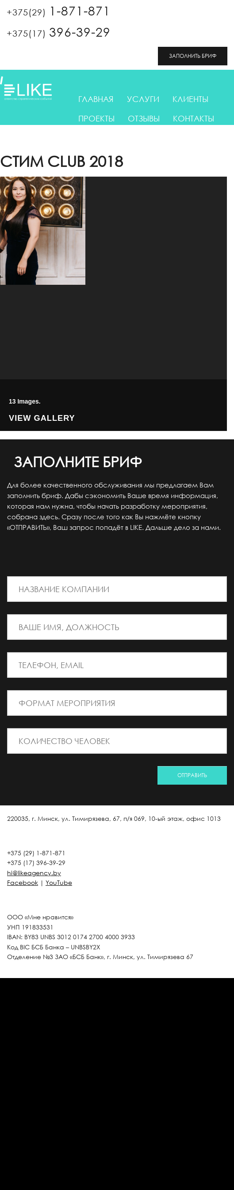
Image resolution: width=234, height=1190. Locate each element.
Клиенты (190, 99)
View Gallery (42, 419)
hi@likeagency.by (34, 872)
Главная (96, 99)
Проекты (96, 118)
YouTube (59, 882)
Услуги (143, 99)
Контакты (193, 118)
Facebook (22, 882)
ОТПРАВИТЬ (192, 775)
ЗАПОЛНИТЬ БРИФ (192, 56)
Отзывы (144, 118)
